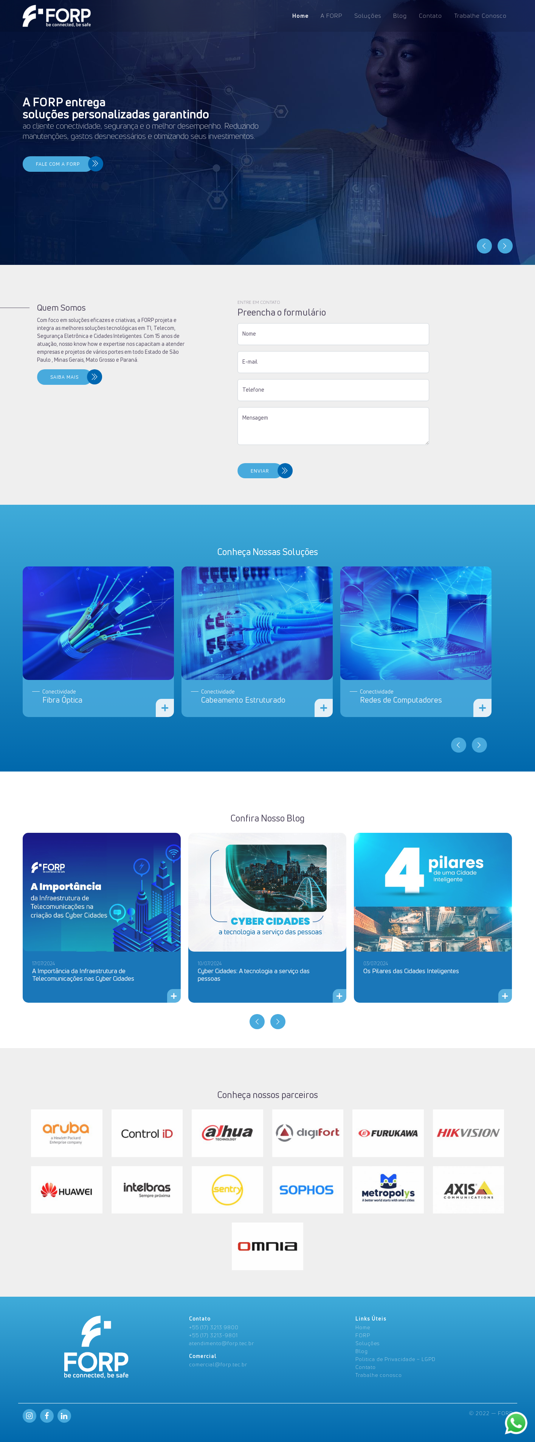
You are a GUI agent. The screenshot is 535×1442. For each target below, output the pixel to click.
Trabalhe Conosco (480, 16)
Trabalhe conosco (378, 1374)
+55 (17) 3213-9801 (213, 1335)
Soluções (367, 16)
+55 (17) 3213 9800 (214, 1327)
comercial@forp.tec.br (218, 1364)
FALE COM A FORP (58, 164)
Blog (400, 16)
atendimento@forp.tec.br (221, 1343)
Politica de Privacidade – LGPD (395, 1359)
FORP (362, 1335)
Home (300, 16)
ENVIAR (144, 471)
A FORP (331, 16)
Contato (430, 16)
